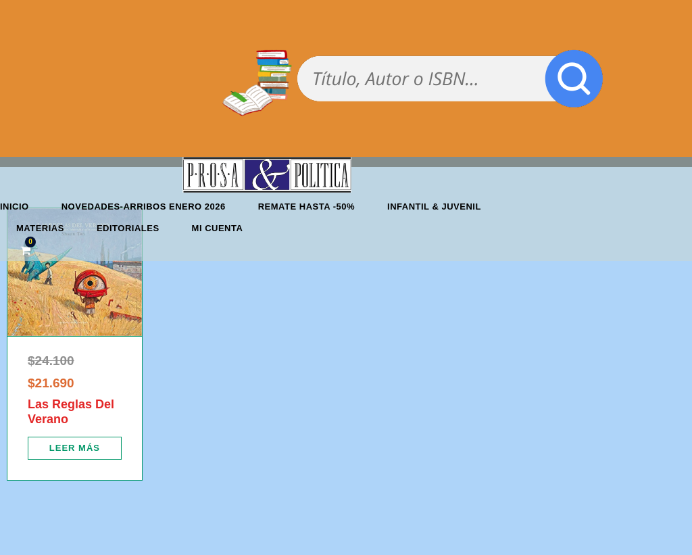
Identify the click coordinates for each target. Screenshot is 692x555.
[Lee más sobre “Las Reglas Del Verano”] (75, 448)
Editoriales (128, 228)
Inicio (14, 206)
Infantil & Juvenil (434, 206)
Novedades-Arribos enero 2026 (143, 206)
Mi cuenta (217, 228)
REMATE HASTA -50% (306, 206)
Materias (40, 228)
